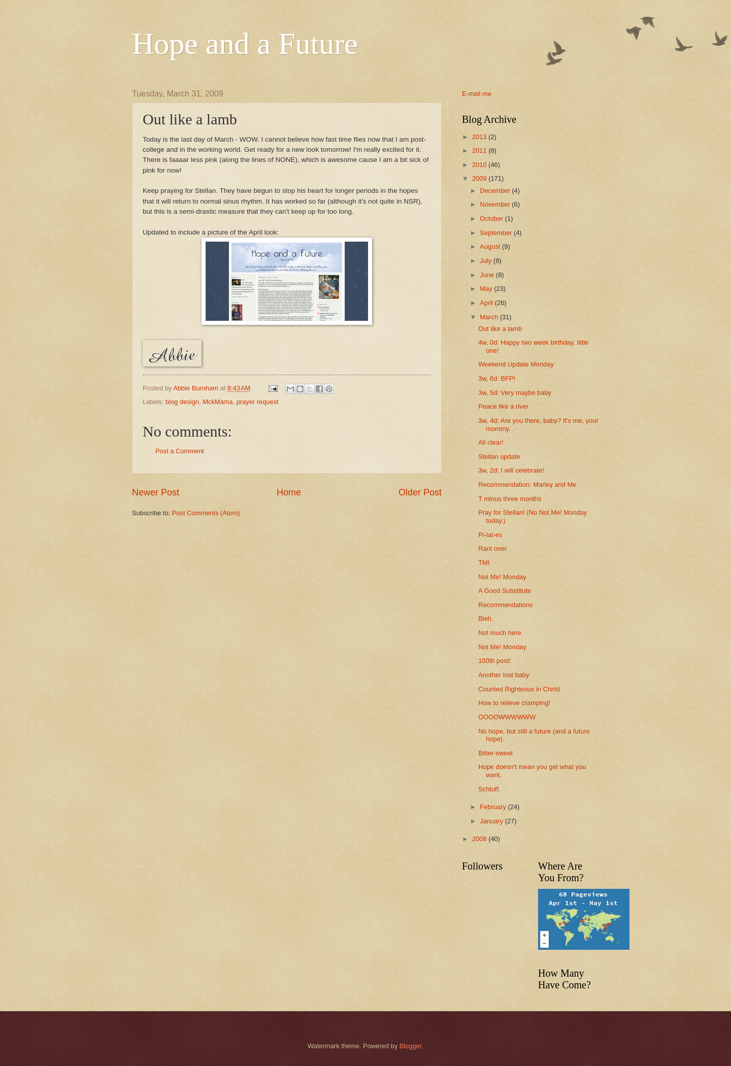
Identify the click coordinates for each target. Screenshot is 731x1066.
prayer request (258, 402)
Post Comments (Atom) (206, 513)
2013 (480, 137)
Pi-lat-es (490, 535)
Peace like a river (503, 406)
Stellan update (499, 456)
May (487, 288)
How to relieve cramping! (514, 703)
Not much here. (500, 633)
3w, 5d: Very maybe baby (514, 392)
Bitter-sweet (495, 753)
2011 (480, 150)
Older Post (420, 492)
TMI (483, 563)
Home (289, 492)
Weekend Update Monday (516, 364)
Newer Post (155, 492)
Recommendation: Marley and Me (527, 484)
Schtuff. (489, 789)
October (492, 218)
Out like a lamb (500, 328)
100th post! (494, 660)
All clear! (490, 442)
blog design (182, 402)
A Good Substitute (504, 590)
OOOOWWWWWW (507, 717)
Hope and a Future (245, 43)
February (494, 807)
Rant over (492, 548)
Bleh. (485, 618)
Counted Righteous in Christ (519, 689)
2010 (480, 165)
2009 (480, 178)
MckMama (217, 402)
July (486, 260)
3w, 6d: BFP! (496, 378)
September (497, 233)
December (496, 190)
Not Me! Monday (502, 577)
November (496, 204)
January (492, 821)
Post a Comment (179, 451)
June (488, 275)
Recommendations (505, 605)
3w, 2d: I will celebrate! (511, 470)
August (491, 246)
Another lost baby (503, 675)
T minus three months (509, 499)
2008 (480, 839)
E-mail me (476, 93)
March (490, 317)
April (487, 303)
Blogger (411, 1046)
